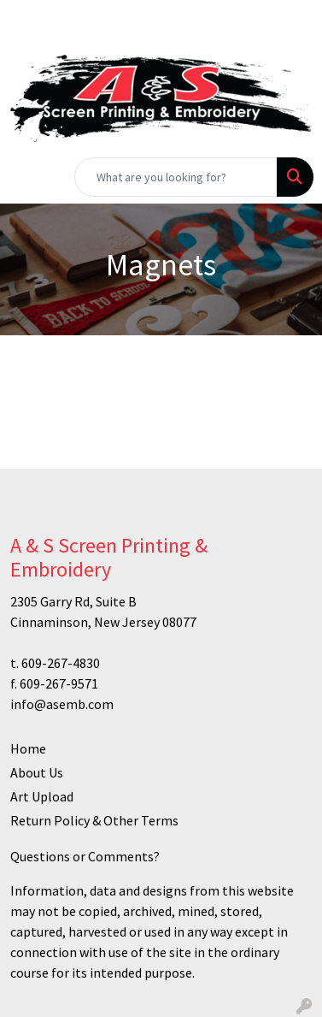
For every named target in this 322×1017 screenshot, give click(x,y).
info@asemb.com (62, 703)
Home (28, 748)
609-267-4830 (60, 662)
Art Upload (41, 796)
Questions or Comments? (85, 856)
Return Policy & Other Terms (94, 820)
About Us (36, 772)
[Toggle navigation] (26, 177)
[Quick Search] (176, 177)
